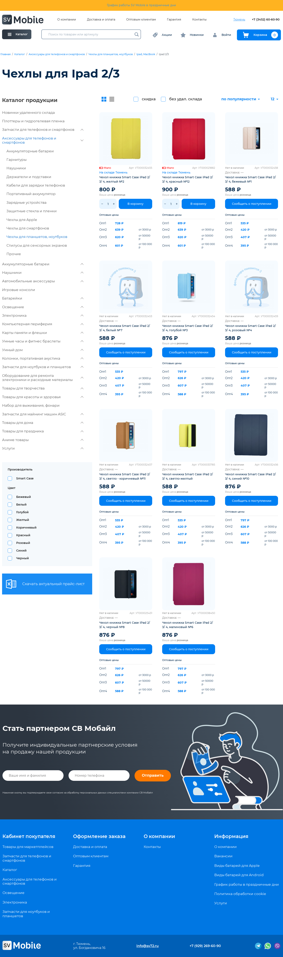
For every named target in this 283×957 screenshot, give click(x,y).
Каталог (19, 54)
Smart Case (25, 478)
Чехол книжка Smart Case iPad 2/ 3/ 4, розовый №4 (250, 328)
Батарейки (42, 298)
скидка (149, 99)
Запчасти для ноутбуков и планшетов (42, 367)
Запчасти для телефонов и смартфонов (42, 129)
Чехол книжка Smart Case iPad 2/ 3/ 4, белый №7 (124, 328)
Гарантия (174, 19)
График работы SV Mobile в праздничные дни (141, 5)
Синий (21, 550)
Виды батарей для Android (239, 875)
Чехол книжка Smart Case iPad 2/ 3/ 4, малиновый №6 (187, 625)
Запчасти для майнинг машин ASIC (42, 414)
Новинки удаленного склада (28, 112)
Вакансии (223, 856)
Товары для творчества (42, 388)
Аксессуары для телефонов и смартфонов (57, 54)
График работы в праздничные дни (246, 884)
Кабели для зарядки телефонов (35, 185)
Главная (5, 54)
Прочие (13, 254)
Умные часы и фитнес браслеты (42, 341)
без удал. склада (185, 99)
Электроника (42, 315)
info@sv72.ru (147, 946)
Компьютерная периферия (42, 324)
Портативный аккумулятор (31, 194)
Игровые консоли (18, 290)
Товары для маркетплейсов (27, 847)
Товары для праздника (42, 431)
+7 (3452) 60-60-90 (265, 19)
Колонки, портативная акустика (42, 358)
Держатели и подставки (28, 177)
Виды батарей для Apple (237, 866)
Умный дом (42, 350)
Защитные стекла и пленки (31, 211)
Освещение (42, 307)
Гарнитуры (16, 160)
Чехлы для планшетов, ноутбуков (110, 54)
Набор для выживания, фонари (31, 405)
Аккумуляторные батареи (30, 151)
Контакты (199, 19)
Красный (23, 535)
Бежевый (23, 497)
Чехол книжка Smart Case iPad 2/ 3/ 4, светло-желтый (187, 476)
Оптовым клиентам (141, 19)
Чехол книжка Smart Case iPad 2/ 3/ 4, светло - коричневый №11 (124, 476)
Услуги (42, 448)
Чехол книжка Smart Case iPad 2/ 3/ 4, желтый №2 (124, 179)
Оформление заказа (99, 836)
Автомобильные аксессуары (42, 281)
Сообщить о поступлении (251, 204)
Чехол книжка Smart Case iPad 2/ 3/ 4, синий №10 (250, 476)
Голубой (22, 512)
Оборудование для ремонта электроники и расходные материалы (42, 378)
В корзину (135, 204)
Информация (231, 836)
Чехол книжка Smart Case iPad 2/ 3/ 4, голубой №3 (187, 328)
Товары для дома (42, 423)
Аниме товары (42, 440)
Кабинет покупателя (28, 836)
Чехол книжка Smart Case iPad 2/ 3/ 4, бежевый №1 (250, 179)
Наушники (16, 168)
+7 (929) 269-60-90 (205, 946)
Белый (21, 504)
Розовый (23, 543)
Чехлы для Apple (21, 220)
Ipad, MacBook (145, 54)
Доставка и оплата (101, 19)
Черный (22, 558)
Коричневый (26, 527)
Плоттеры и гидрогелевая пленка (33, 121)
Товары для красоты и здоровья (42, 397)
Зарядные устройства (26, 202)
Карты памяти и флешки (42, 333)
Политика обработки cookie (240, 894)
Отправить (153, 775)
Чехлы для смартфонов (27, 228)
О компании (66, 19)
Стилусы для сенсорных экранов (36, 245)
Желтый (22, 520)
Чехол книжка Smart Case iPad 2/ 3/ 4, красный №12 (187, 179)
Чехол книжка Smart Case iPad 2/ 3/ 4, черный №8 (124, 625)
